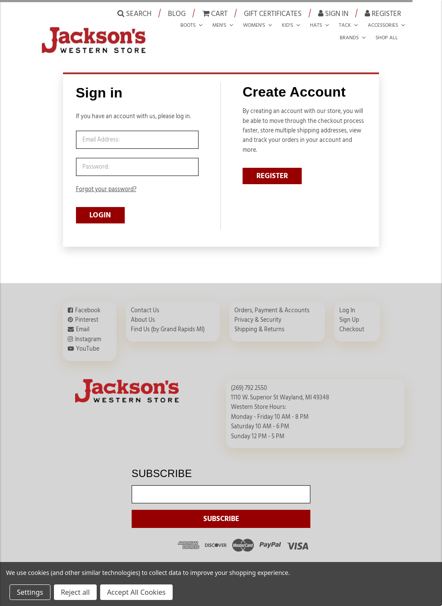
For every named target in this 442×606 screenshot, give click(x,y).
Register (383, 13)
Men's (219, 25)
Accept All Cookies (136, 592)
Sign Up (349, 314)
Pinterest (86, 314)
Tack (345, 25)
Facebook (88, 304)
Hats (316, 25)
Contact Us (145, 304)
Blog (177, 13)
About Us (143, 314)
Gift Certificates (273, 13)
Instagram (88, 333)
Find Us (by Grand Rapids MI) (168, 323)
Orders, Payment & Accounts (271, 304)
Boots (188, 25)
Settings (30, 592)
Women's (254, 25)
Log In (347, 304)
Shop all (387, 37)
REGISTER (272, 176)
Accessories (383, 25)
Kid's (287, 25)
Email (82, 323)
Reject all (75, 592)
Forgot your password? (106, 189)
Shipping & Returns (259, 323)
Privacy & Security (257, 314)
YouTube (87, 343)
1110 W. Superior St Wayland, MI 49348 (280, 392)
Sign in (333, 13)
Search (134, 13)
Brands (349, 37)
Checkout (351, 323)
